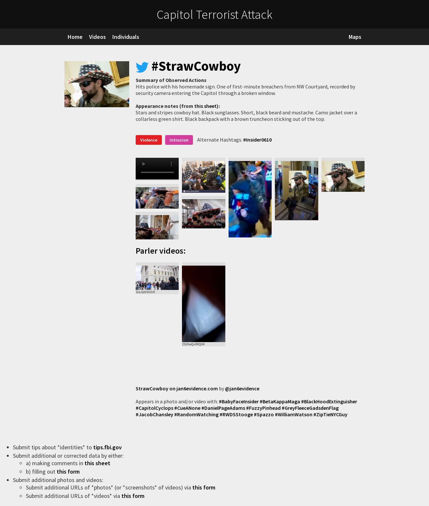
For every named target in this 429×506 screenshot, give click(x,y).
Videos (97, 36)
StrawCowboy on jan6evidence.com (177, 388)
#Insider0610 (257, 139)
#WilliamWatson (293, 414)
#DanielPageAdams (223, 408)
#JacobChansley (154, 414)
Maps (355, 36)
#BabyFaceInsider (239, 401)
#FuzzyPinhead (263, 408)
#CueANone (187, 408)
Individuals (125, 36)
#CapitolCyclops (154, 408)
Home (75, 36)
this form (69, 471)
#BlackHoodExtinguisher (329, 401)
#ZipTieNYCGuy (330, 414)
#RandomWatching (196, 414)
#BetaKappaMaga (280, 401)
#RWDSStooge (236, 414)
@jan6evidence (242, 388)
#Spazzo (264, 414)
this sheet (205, 106)
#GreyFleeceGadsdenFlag (310, 408)
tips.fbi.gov (108, 447)
